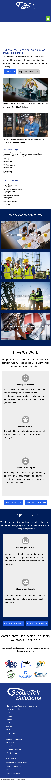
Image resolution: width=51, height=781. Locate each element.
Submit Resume (18, 142)
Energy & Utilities (11, 746)
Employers (9, 719)
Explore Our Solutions (36, 502)
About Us (9, 726)
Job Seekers (10, 723)
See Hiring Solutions (20, 107)
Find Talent (10, 71)
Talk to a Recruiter (13, 502)
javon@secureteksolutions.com (17, 762)
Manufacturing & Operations (14, 749)
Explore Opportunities (29, 71)
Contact (8, 729)
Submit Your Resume (13, 623)
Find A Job (9, 713)
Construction (10, 742)
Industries (9, 716)
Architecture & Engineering (14, 739)
